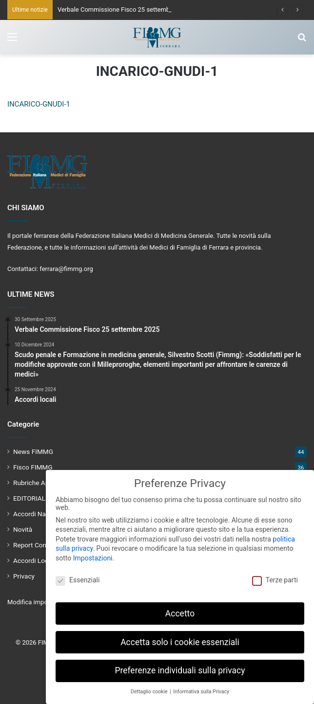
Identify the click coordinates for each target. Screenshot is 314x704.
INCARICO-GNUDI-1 (38, 104)
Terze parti (275, 579)
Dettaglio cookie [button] (150, 691)
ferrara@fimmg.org (66, 268)
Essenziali (77, 579)
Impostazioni (93, 557)
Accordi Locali (34, 560)
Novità (22, 529)
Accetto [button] (180, 613)
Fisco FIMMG (33, 467)
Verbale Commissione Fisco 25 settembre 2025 (124, 9)
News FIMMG (33, 451)
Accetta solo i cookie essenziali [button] (179, 642)
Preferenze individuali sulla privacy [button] (180, 670)
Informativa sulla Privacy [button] (201, 691)
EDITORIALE (31, 498)
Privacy (24, 576)
